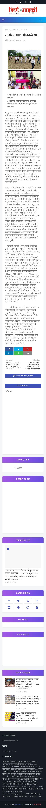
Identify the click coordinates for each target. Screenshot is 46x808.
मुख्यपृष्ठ (8, 30)
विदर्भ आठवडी (10, 40)
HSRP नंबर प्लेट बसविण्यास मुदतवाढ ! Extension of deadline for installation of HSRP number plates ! (27, 717)
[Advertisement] (23, 507)
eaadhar (17, 805)
